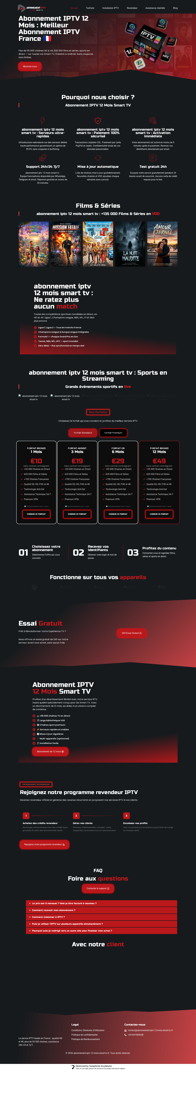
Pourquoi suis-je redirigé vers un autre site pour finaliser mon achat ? (72, 970)
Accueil (74, 8)
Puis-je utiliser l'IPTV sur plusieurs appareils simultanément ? (67, 963)
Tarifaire (90, 8)
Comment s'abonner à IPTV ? (48, 956)
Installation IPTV (110, 8)
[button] (101, 943)
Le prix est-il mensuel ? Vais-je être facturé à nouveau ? (64, 942)
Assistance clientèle (155, 8)
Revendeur (132, 8)
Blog (175, 8)
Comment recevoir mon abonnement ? (53, 949)
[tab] (83, 472)
